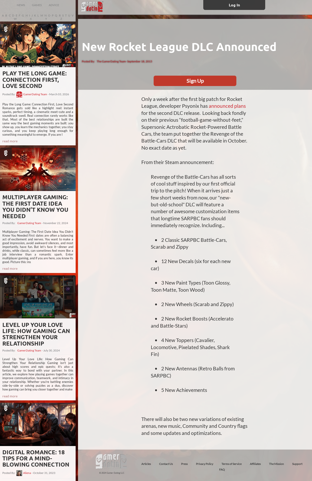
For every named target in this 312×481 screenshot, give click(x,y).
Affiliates (255, 464)
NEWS (21, 5)
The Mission (276, 464)
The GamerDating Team (111, 61)
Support (297, 464)
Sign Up (195, 81)
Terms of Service (231, 464)
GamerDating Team (35, 94)
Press (184, 464)
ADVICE (54, 5)
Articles (146, 464)
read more (9, 141)
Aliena (27, 473)
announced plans (227, 106)
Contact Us (166, 464)
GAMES (37, 5)
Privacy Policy (204, 464)
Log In (234, 4)
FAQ (222, 469)
